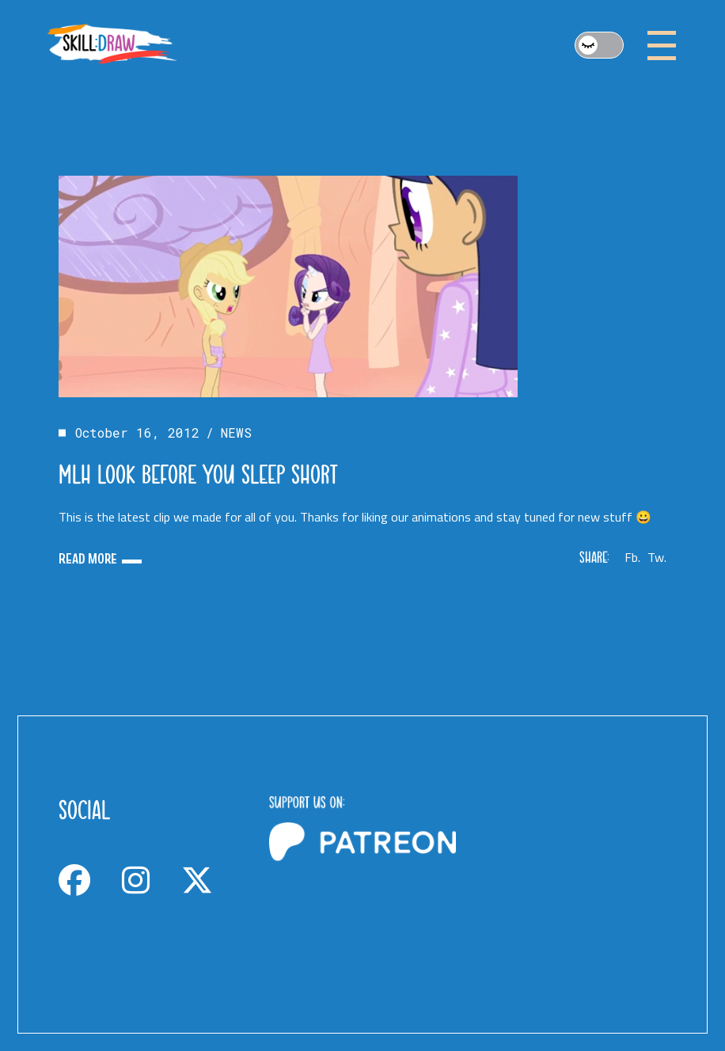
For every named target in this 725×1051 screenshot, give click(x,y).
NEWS (236, 432)
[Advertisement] (573, 866)
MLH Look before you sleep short (198, 473)
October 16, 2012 (137, 432)
